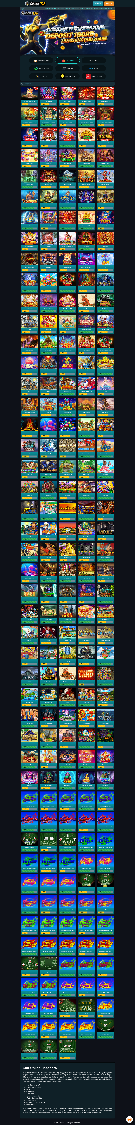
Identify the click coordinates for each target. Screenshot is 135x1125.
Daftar (109, 3)
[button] (27, 32)
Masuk (98, 3)
